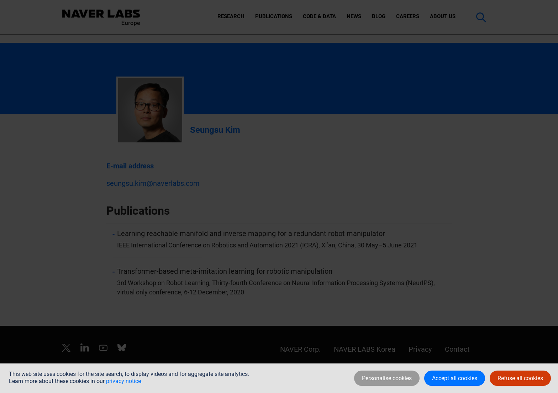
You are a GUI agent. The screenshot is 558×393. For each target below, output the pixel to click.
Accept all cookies (454, 378)
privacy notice (123, 381)
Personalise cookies (387, 378)
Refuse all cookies (520, 378)
